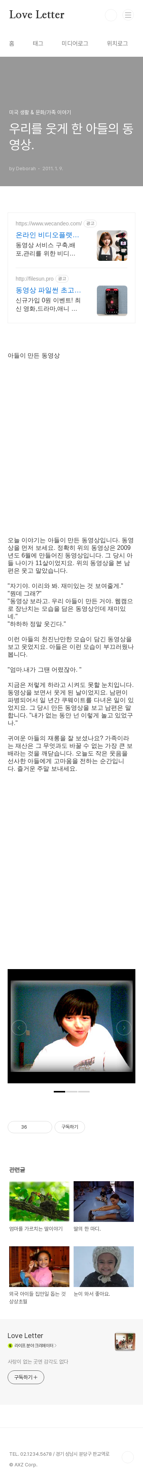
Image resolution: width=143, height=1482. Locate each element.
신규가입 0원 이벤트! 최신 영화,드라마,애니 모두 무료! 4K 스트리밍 (48, 305)
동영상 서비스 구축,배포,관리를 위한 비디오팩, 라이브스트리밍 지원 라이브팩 (46, 250)
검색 (111, 15)
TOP (128, 1457)
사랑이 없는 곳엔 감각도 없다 (38, 1362)
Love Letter (36, 15)
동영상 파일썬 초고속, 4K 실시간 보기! (45, 290)
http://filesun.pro (35, 279)
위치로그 (117, 43)
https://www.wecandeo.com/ (49, 223)
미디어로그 (75, 43)
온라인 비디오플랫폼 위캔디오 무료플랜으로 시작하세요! (47, 235)
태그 (38, 43)
